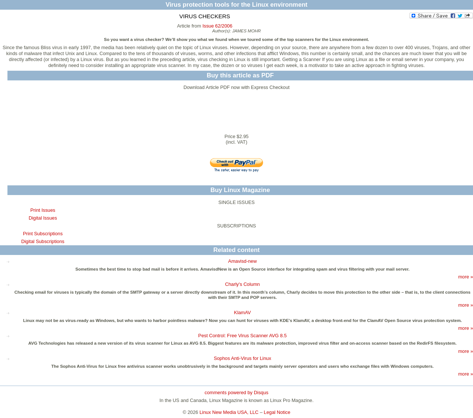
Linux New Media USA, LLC (229, 412)
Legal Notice (277, 412)
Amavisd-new (242, 261)
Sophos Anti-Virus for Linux (242, 358)
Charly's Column (242, 284)
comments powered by (236, 392)
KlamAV (242, 312)
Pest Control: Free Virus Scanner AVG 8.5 (242, 335)
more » (465, 277)
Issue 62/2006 (217, 26)
